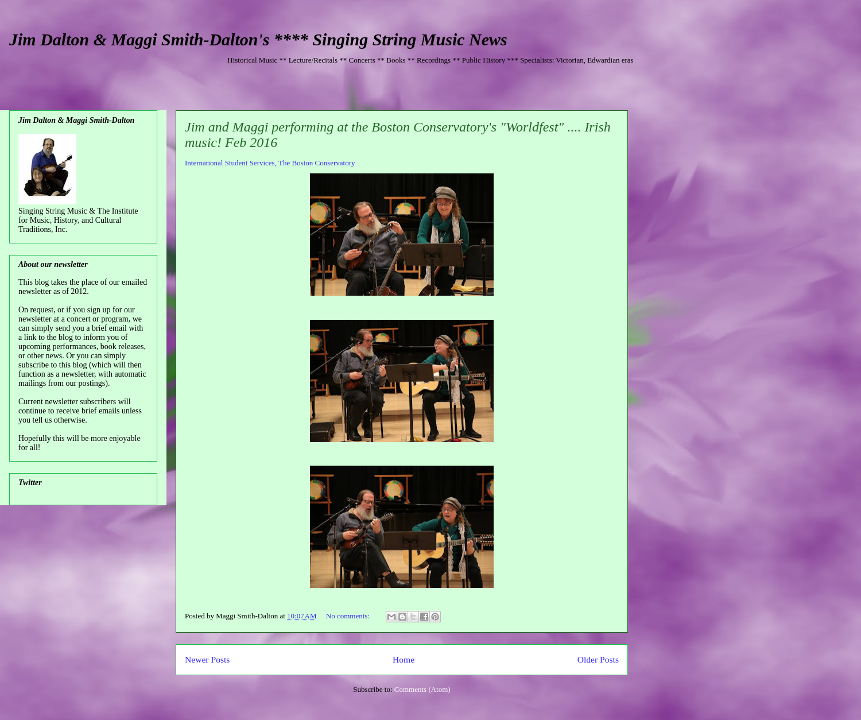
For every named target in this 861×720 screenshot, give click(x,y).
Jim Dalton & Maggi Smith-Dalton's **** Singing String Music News (258, 39)
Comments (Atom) (422, 689)
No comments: (348, 615)
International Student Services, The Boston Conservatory (270, 162)
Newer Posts (207, 659)
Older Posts (598, 659)
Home (403, 659)
